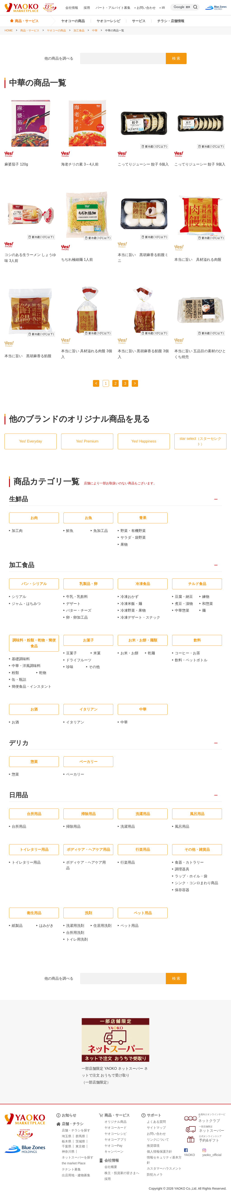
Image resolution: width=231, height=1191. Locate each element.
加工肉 (17, 531)
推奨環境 (153, 1145)
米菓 (97, 653)
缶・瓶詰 (19, 679)
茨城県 (80, 1141)
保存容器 (182, 890)
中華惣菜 (182, 610)
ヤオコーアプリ (115, 1139)
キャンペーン (113, 1151)
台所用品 (19, 826)
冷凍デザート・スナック (140, 617)
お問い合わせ (145, 7)
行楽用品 (127, 862)
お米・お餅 (129, 653)
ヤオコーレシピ (108, 21)
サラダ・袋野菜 (133, 537)
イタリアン (75, 722)
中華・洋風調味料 (26, 666)
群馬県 (80, 1136)
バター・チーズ (78, 610)
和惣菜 (207, 604)
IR (162, 7)
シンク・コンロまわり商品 (196, 883)
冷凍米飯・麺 (131, 604)
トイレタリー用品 (26, 862)
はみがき (46, 926)
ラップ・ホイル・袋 (191, 876)
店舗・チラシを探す (76, 1130)
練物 (205, 597)
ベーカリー (75, 774)
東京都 (80, 1146)
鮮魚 (69, 531)
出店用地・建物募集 (76, 1175)
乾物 (42, 673)
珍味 (69, 667)
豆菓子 (71, 653)
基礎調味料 (21, 659)
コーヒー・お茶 (187, 653)
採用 (87, 7)
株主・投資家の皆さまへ (121, 1173)
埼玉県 (66, 1136)
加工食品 (79, 30)
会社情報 (71, 7)
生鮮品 (18, 499)
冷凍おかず (129, 597)
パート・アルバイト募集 (113, 7)
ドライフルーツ (78, 660)
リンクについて (158, 1139)
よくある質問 (156, 1121)
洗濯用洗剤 (75, 926)
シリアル (19, 597)
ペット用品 (129, 926)
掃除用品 (73, 826)
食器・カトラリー (189, 862)
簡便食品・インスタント (31, 686)
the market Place (73, 1163)
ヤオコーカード (115, 1127)
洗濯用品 (127, 826)
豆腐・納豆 (184, 597)
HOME (9, 30)
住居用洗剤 (102, 926)
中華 (94, 30)
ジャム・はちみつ (26, 604)
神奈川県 (68, 1151)
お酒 (15, 722)
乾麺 (151, 653)
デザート (73, 604)
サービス (139, 21)
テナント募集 (71, 1169)
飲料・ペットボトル (191, 660)
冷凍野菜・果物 (133, 610)
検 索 (176, 58)
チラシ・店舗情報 (170, 21)
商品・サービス (29, 30)
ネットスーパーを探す (77, 1157)
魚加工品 (100, 531)
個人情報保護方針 (159, 1151)
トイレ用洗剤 (77, 939)
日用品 (18, 795)
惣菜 (15, 774)
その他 (94, 667)
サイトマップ (156, 1127)
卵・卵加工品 (77, 617)
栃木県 (66, 1141)
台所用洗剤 (75, 933)
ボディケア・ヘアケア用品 (86, 865)
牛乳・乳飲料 (77, 597)
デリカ (19, 743)
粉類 (15, 673)
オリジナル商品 (115, 1121)
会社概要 (110, 1167)
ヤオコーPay (113, 1145)
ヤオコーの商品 (73, 21)
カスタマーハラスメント (164, 1168)
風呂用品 (182, 826)
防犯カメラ (155, 1174)
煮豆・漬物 (184, 604)
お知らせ (69, 1115)
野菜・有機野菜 (133, 531)
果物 (124, 544)
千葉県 (66, 1146)
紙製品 (17, 926)
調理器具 (182, 869)
